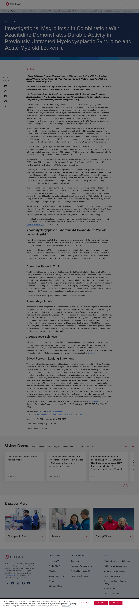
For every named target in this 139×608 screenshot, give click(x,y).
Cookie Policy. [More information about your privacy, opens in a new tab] (66, 606)
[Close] (135, 603)
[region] (69, 603)
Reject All (101, 603)
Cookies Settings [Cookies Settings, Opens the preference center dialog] (86, 603)
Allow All (115, 603)
